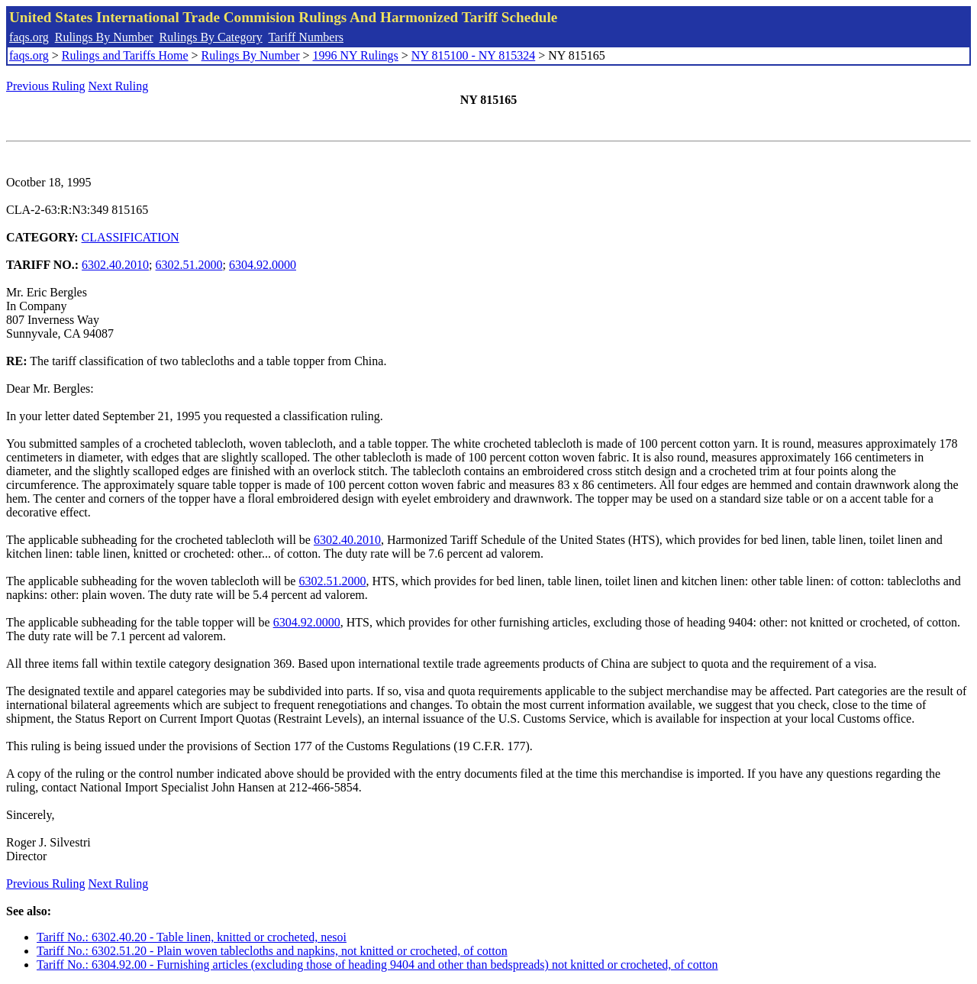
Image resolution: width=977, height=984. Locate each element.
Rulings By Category (211, 37)
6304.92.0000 (262, 264)
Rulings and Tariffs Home (125, 55)
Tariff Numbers (305, 37)
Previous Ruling (45, 85)
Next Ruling (119, 85)
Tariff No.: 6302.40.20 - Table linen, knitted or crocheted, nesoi (192, 937)
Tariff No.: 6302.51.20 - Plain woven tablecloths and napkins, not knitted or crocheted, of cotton (272, 950)
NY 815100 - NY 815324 (473, 55)
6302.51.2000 (189, 264)
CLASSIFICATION (130, 237)
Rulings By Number (104, 37)
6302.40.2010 (115, 264)
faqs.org (29, 37)
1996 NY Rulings (355, 55)
